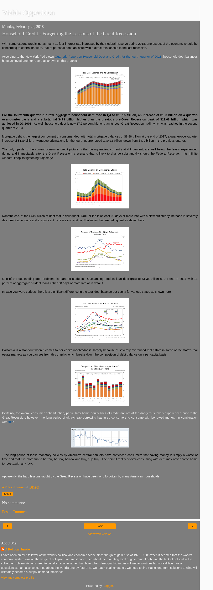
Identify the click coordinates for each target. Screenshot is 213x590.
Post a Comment (15, 511)
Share (7, 493)
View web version (99, 534)
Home (100, 526)
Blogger (108, 586)
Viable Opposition (28, 12)
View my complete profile (17, 577)
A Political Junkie (17, 549)
